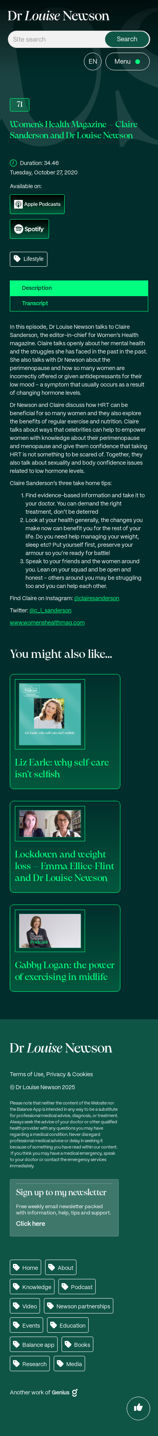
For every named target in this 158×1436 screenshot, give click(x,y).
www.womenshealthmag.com (47, 623)
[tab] (79, 288)
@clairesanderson (96, 598)
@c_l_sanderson (50, 611)
